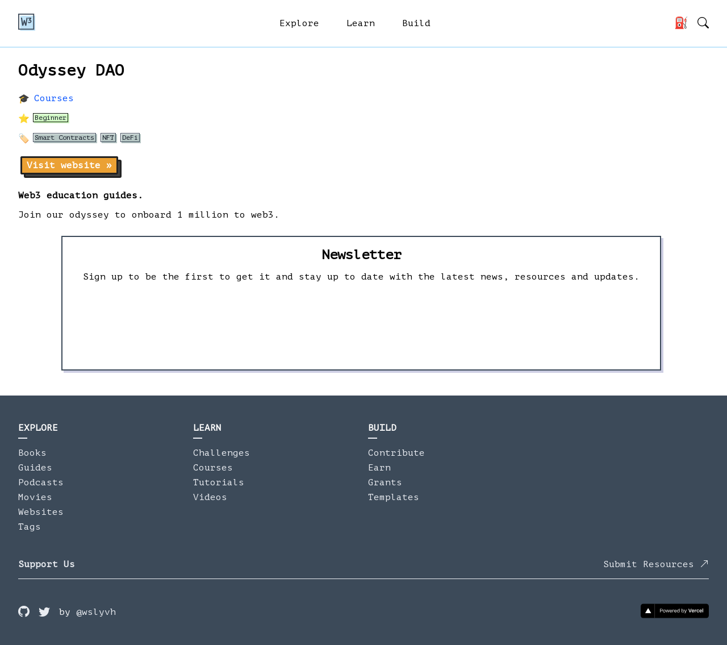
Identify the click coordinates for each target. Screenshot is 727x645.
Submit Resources (656, 564)
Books (32, 453)
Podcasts (41, 482)
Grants (385, 482)
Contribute (396, 453)
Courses (54, 98)
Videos (210, 497)
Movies (35, 497)
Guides (35, 468)
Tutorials (218, 482)
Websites (41, 512)
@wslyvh (96, 612)
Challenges (221, 453)
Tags (29, 527)
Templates (393, 497)
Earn (379, 468)
